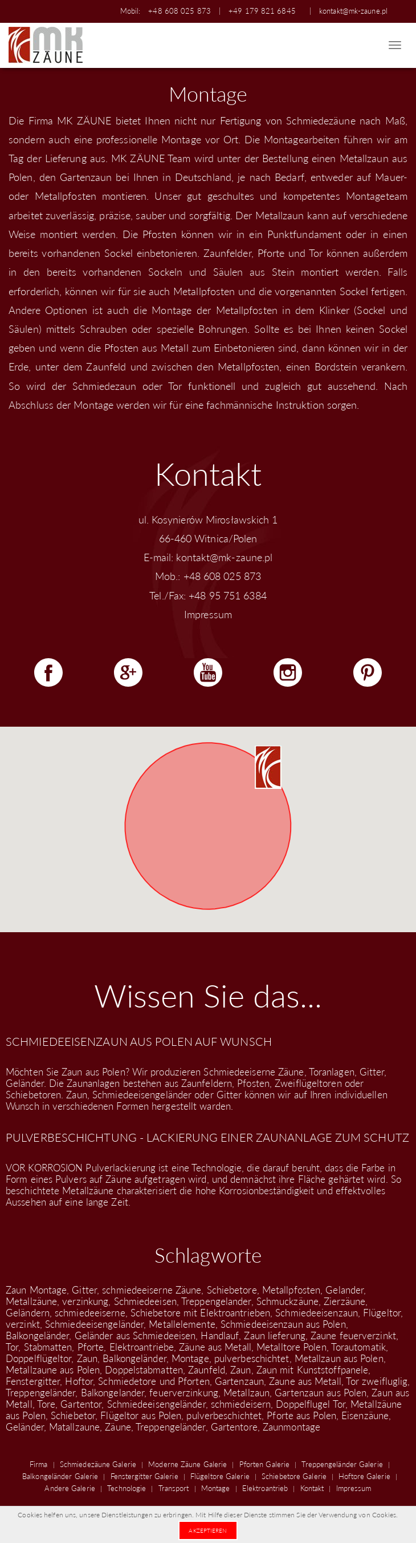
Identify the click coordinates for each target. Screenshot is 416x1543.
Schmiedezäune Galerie (98, 1464)
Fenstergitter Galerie (144, 1476)
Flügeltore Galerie (220, 1476)
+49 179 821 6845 (262, 10)
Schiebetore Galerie (294, 1476)
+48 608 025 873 (179, 10)
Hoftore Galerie (364, 1476)
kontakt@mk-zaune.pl (353, 10)
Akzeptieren (208, 1530)
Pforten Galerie (264, 1464)
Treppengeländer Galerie (341, 1464)
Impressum (208, 614)
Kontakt (312, 1488)
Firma (39, 1464)
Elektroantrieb (265, 1488)
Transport (173, 1488)
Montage (215, 1488)
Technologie (126, 1488)
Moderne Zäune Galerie (187, 1464)
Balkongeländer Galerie (60, 1476)
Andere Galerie (69, 1488)
